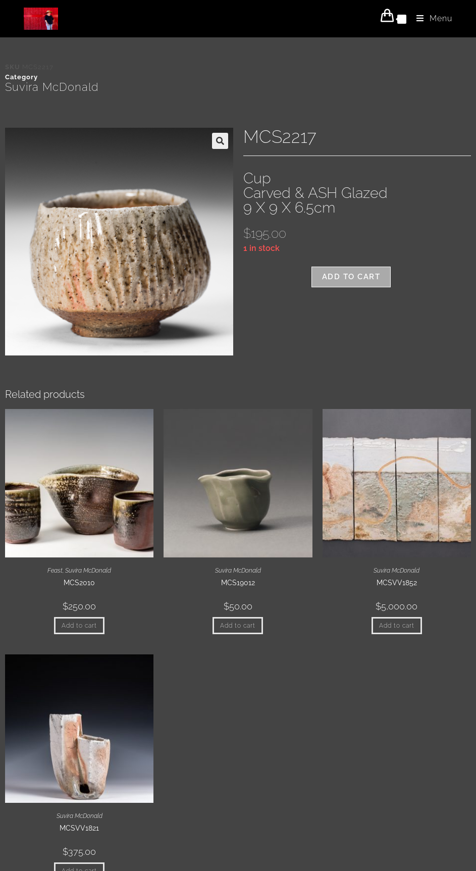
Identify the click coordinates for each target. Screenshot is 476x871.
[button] (220, 141)
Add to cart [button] (79, 625)
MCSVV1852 (397, 583)
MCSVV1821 (79, 828)
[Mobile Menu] (430, 18)
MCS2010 (79, 583)
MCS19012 (238, 583)
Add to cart (351, 276)
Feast (55, 570)
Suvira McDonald (51, 86)
